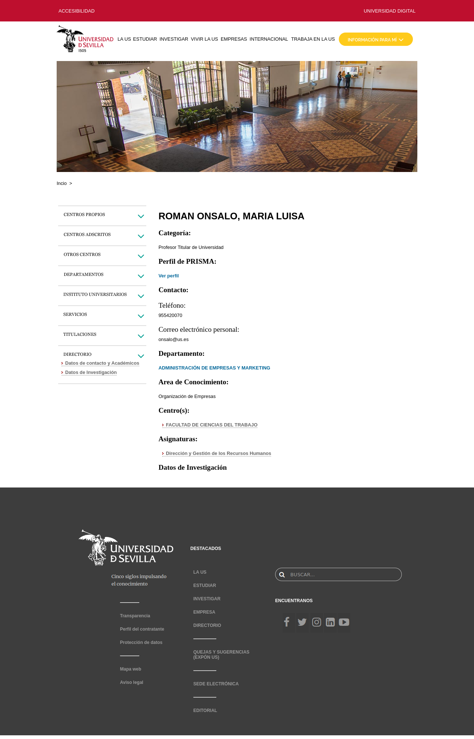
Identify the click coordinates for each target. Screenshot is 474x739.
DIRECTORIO (207, 625)
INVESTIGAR (174, 39)
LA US (124, 39)
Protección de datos (141, 642)
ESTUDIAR (145, 39)
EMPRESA (204, 612)
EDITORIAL (205, 710)
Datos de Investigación (91, 372)
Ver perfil (168, 276)
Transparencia (135, 615)
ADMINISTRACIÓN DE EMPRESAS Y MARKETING (214, 368)
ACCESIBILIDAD (76, 11)
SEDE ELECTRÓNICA (216, 683)
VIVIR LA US (204, 39)
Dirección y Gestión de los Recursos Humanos (218, 453)
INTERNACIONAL (269, 39)
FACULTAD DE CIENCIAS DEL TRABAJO (211, 425)
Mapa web (130, 669)
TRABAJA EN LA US (313, 39)
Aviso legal (131, 682)
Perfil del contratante (142, 629)
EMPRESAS (234, 39)
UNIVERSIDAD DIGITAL (389, 11)
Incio (62, 183)
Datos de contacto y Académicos (102, 363)
